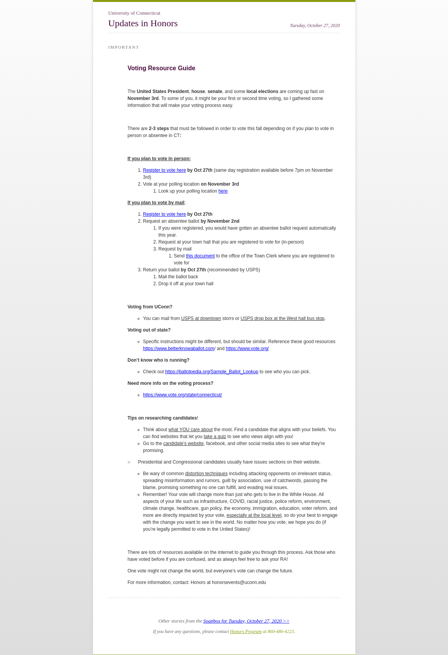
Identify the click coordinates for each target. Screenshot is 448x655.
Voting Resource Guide (162, 68)
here (223, 191)
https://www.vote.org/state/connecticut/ (182, 395)
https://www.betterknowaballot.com (179, 348)
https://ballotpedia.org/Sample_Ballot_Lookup (212, 371)
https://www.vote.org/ (247, 348)
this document (200, 256)
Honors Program (246, 631)
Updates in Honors (143, 23)
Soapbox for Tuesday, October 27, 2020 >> (246, 621)
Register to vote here (164, 170)
